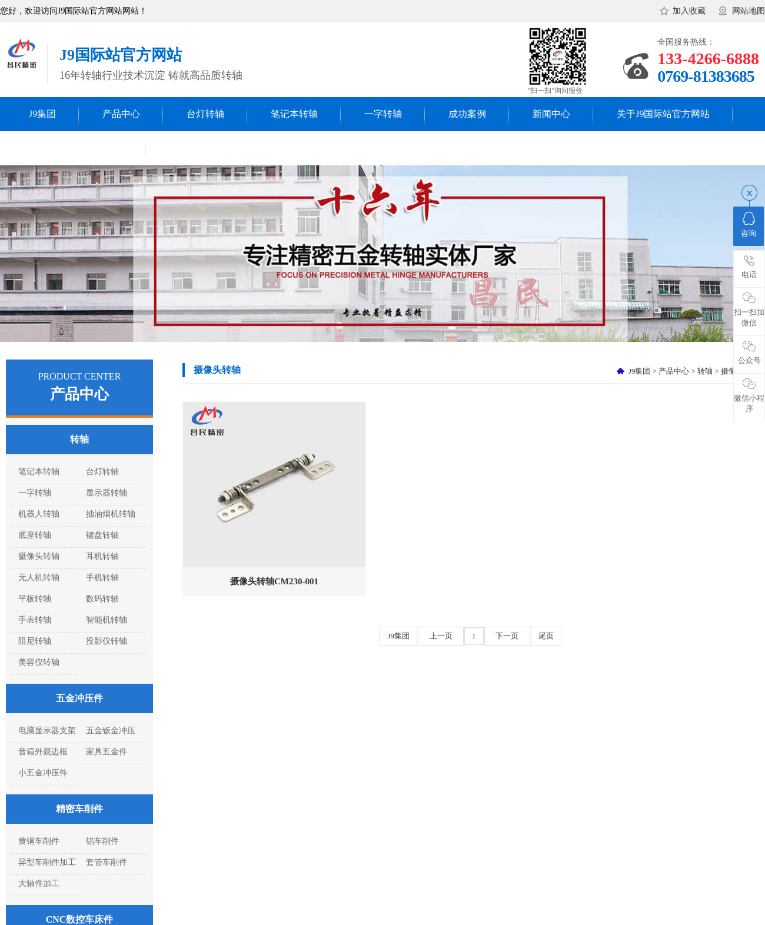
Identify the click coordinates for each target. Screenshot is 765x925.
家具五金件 (106, 751)
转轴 (79, 439)
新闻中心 (551, 114)
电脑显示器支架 (47, 730)
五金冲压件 (79, 698)
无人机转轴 (38, 577)
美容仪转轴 (38, 662)
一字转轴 (383, 114)
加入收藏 (689, 10)
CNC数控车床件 (80, 919)
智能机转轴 (106, 619)
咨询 (748, 225)
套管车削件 (106, 862)
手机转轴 (102, 577)
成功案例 (467, 114)
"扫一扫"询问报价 (555, 90)
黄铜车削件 (38, 841)
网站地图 (748, 10)
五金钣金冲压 (110, 730)
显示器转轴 (106, 492)
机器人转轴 (38, 514)
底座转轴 (34, 535)
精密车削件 (79, 809)
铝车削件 (102, 841)
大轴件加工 (38, 883)
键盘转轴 (102, 535)
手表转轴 (34, 619)
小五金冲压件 (43, 772)
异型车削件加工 (47, 862)
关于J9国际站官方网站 (663, 114)
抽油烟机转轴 (110, 514)
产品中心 (121, 114)
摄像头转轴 (38, 556)
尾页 (546, 635)
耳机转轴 (102, 556)
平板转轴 (34, 598)
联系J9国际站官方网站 (75, 148)
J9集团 (42, 114)
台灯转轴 (205, 114)
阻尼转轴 (34, 641)
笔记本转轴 (294, 114)
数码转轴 (102, 598)
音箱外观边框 (43, 751)
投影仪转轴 (106, 641)
